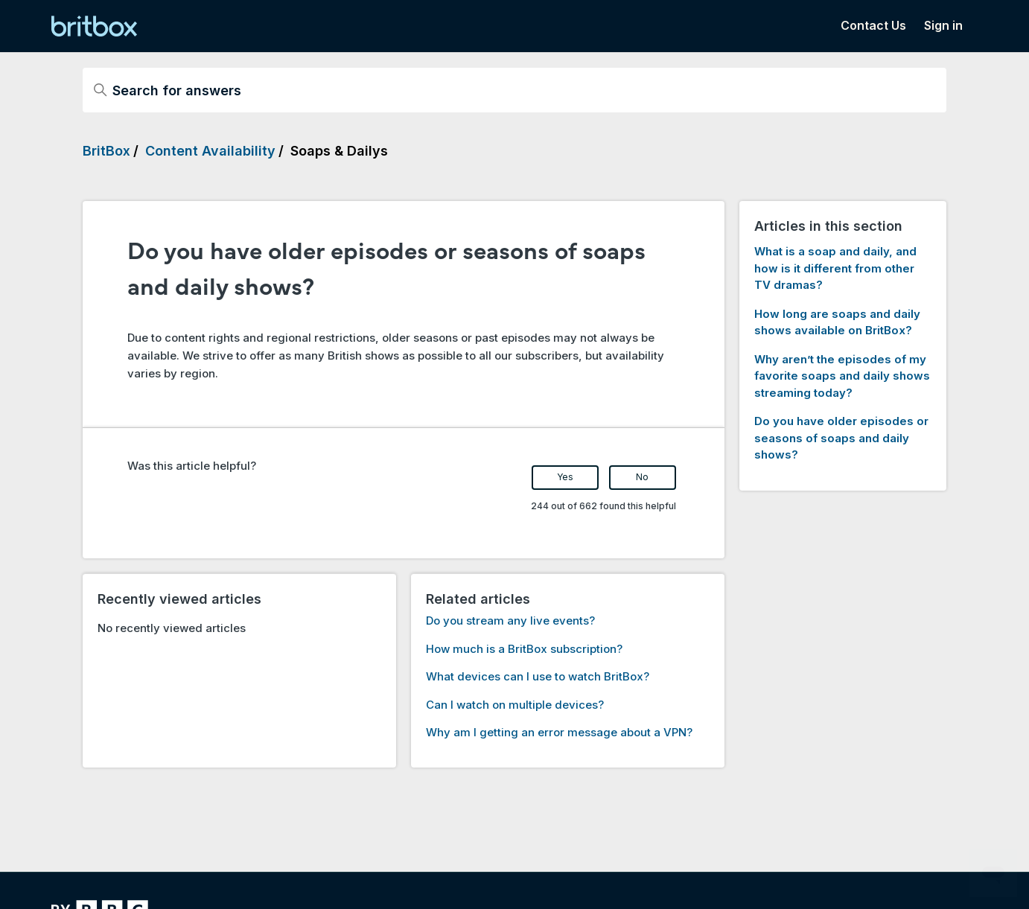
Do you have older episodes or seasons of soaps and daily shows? (841, 438)
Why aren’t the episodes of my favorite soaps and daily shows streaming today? (842, 376)
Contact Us (873, 25)
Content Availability (210, 151)
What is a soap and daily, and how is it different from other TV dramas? (835, 268)
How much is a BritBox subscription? (524, 649)
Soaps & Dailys (339, 151)
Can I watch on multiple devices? (515, 705)
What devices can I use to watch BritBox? (537, 676)
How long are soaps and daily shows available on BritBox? (837, 322)
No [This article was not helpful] (642, 476)
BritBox (106, 151)
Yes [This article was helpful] (565, 476)
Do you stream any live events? (510, 620)
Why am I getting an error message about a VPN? (559, 732)
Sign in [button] (943, 25)
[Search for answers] (514, 90)
